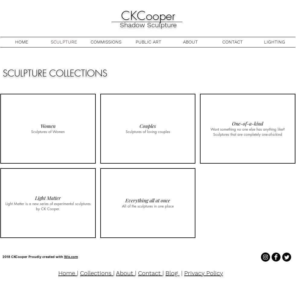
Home (67, 273)
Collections (96, 273)
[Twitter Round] (286, 257)
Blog (172, 273)
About (125, 273)
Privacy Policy (203, 273)
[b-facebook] (276, 257)
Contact (150, 273)
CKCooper (148, 16)
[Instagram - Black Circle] (265, 257)
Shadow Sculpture (148, 25)
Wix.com (71, 257)
